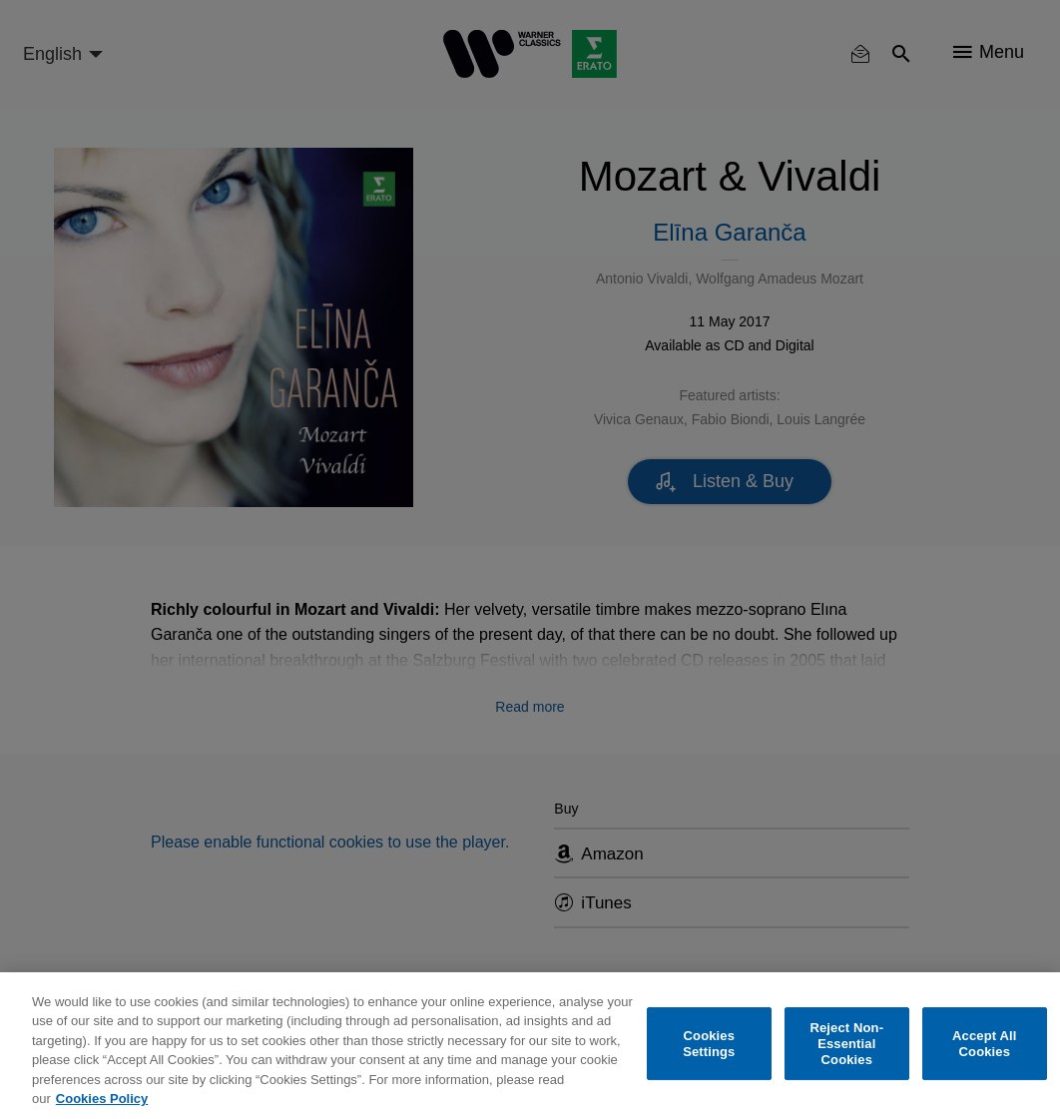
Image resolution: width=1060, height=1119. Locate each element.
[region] (530, 1045)
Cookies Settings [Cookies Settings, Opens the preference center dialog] (709, 1043)
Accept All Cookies (984, 1043)
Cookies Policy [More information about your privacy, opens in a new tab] (102, 1098)
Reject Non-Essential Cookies (846, 1044)
